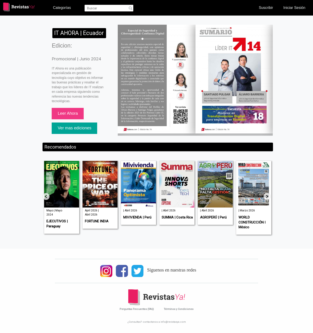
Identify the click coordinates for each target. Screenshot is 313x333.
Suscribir (266, 7)
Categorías (62, 7)
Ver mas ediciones (74, 128)
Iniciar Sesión (294, 7)
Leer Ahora (68, 113)
